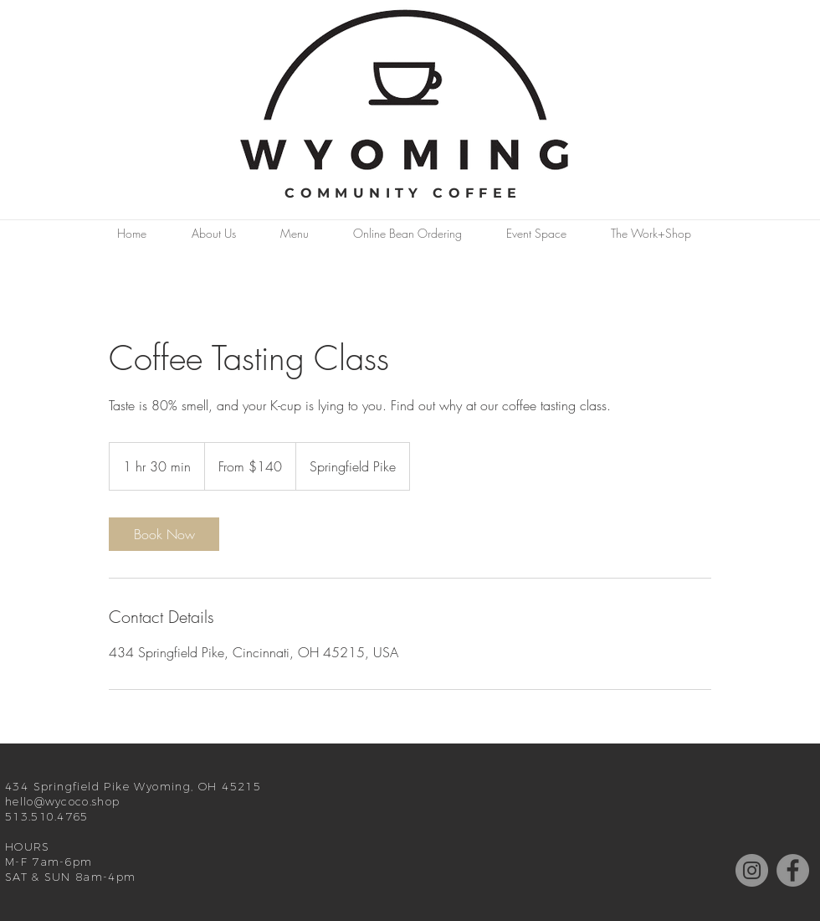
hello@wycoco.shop (62, 801)
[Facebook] (792, 870)
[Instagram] (751, 870)
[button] (213, 234)
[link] (164, 534)
